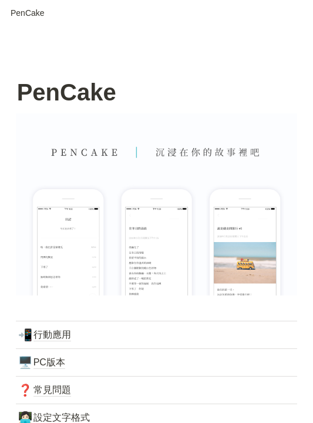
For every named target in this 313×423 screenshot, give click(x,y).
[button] (27, 13)
